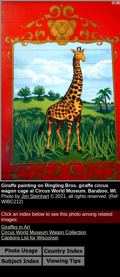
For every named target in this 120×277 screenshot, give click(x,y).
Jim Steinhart (35, 196)
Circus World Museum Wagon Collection (43, 232)
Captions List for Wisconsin (30, 237)
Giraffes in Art (15, 227)
